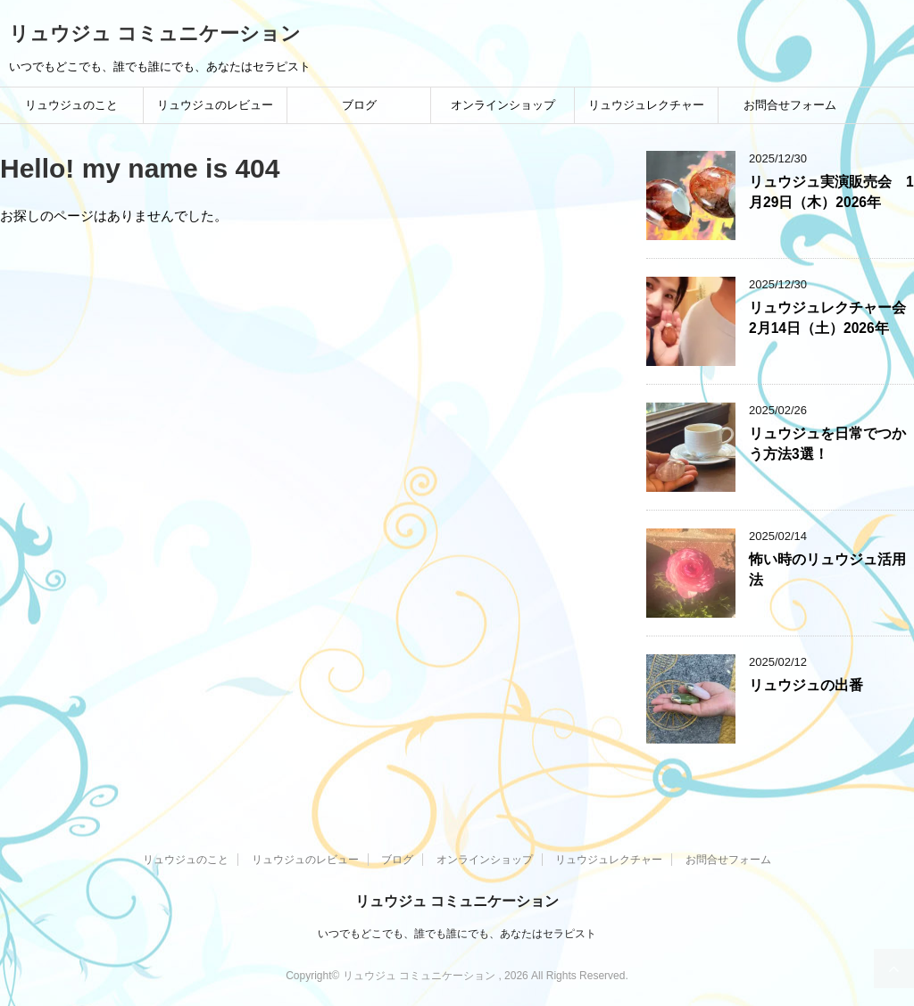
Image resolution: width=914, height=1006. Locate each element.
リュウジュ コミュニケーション (155, 33)
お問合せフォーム (790, 105)
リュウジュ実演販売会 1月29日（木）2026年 (831, 192)
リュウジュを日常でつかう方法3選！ (827, 443)
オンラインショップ (503, 105)
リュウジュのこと (71, 105)
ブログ (359, 105)
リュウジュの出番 (806, 685)
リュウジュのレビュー (215, 105)
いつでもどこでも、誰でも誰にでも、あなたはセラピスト (457, 933)
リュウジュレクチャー (646, 105)
